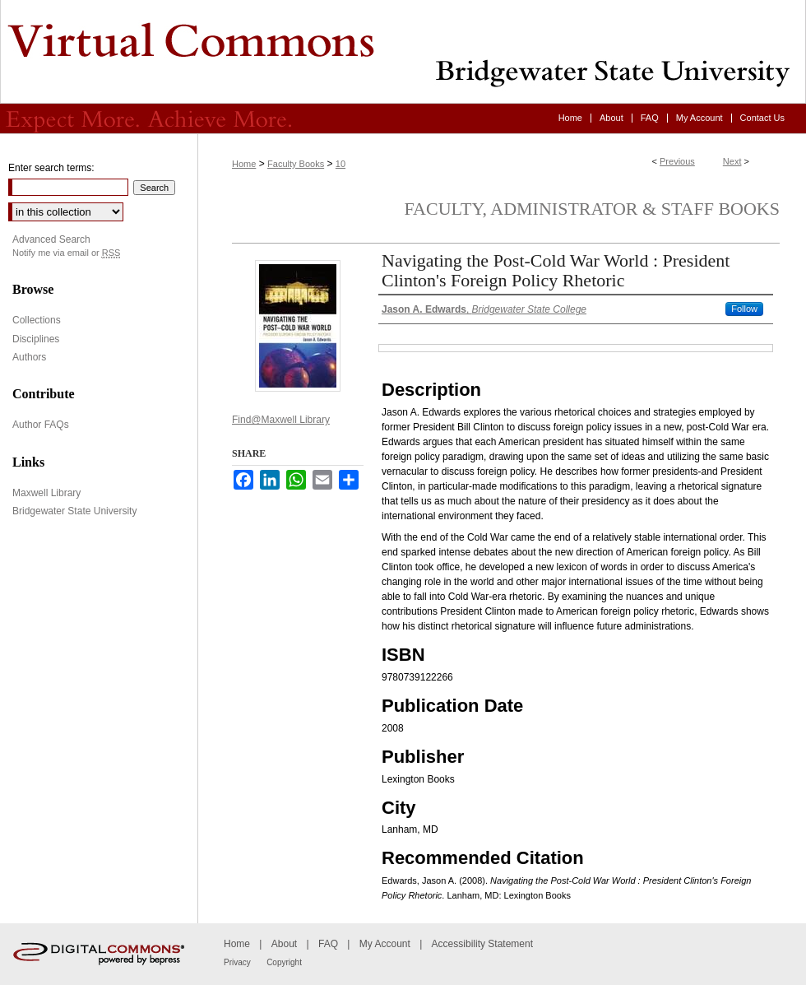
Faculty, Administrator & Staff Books (592, 208)
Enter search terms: (51, 168)
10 (340, 164)
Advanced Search (51, 239)
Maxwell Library (46, 493)
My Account (384, 944)
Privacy (237, 962)
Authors (29, 357)
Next (732, 161)
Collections (36, 320)
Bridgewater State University (74, 511)
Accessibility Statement (482, 944)
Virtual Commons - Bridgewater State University (403, 52)
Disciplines (35, 339)
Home (244, 164)
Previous (677, 161)
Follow (744, 309)
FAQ (328, 944)
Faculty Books (295, 164)
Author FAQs (40, 424)
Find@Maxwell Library (281, 419)
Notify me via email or (66, 253)
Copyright (284, 962)
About (284, 944)
